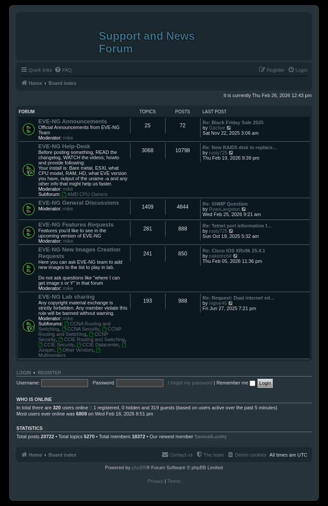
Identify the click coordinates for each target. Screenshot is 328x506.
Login (23, 372)
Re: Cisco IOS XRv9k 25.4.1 (234, 250)
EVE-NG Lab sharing (66, 296)
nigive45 (218, 303)
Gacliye (217, 127)
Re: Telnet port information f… (237, 225)
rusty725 (218, 152)
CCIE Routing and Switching (91, 339)
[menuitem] (63, 70)
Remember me (235, 382)
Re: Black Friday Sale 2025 (233, 122)
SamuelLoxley (210, 436)
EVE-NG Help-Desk (64, 146)
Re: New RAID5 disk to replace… (240, 147)
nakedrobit (220, 255)
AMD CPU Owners (85, 194)
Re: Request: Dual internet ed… (239, 297)
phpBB (139, 467)
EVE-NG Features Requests (75, 224)
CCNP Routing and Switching (79, 331)
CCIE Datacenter (98, 344)
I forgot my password (190, 382)
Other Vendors (75, 349)
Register (49, 372)
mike (68, 137)
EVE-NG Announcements (72, 121)
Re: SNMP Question (225, 203)
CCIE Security (56, 344)
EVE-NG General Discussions (78, 202)
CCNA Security (80, 329)
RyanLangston (224, 209)
